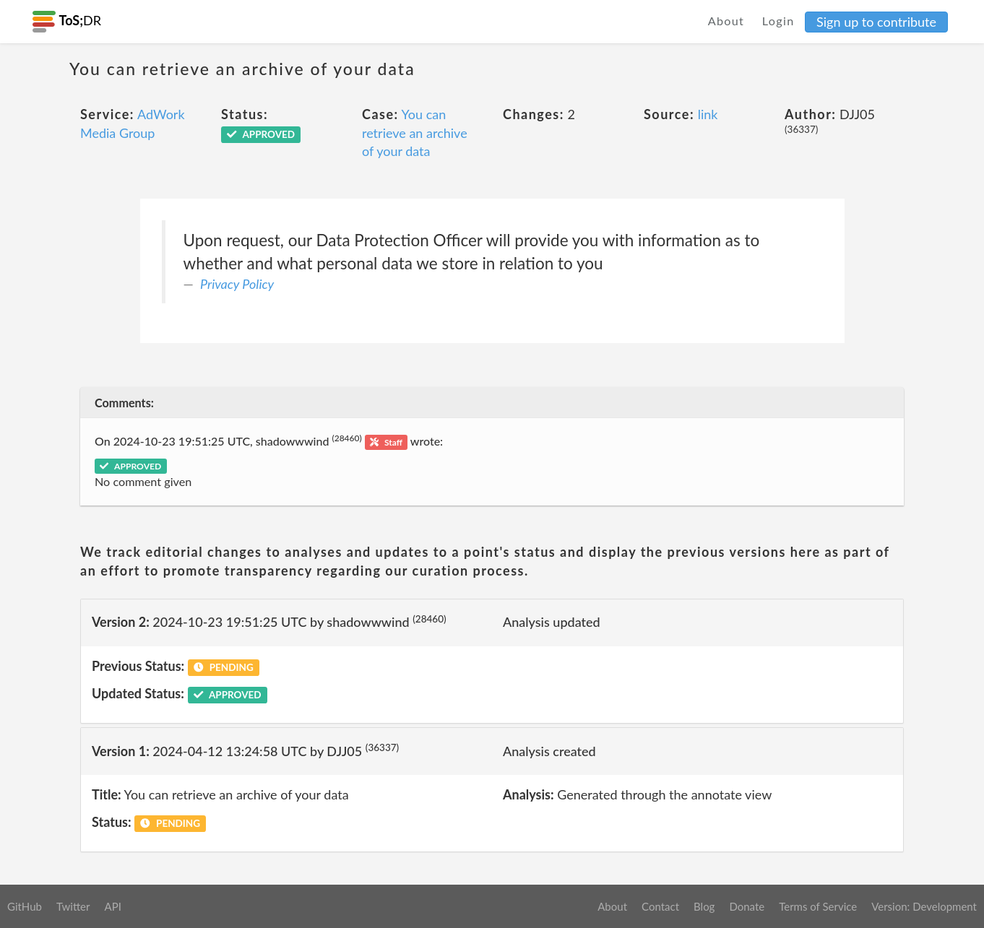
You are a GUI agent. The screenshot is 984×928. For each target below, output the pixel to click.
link (708, 114)
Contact (660, 906)
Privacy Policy (237, 284)
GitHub (24, 906)
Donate (746, 906)
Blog (704, 906)
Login (778, 20)
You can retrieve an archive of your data (414, 132)
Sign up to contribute (876, 22)
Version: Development (924, 906)
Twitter (73, 906)
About (726, 20)
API (112, 906)
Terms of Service (818, 906)
